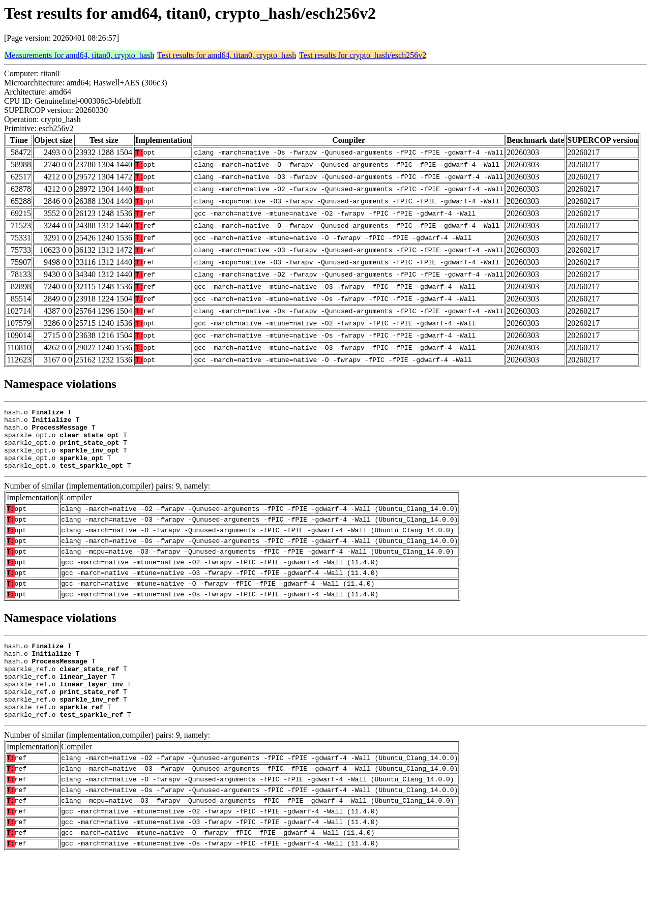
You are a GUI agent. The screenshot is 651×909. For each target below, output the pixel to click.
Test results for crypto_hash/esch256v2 (362, 55)
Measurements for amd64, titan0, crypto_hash (79, 55)
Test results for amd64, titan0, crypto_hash (226, 55)
